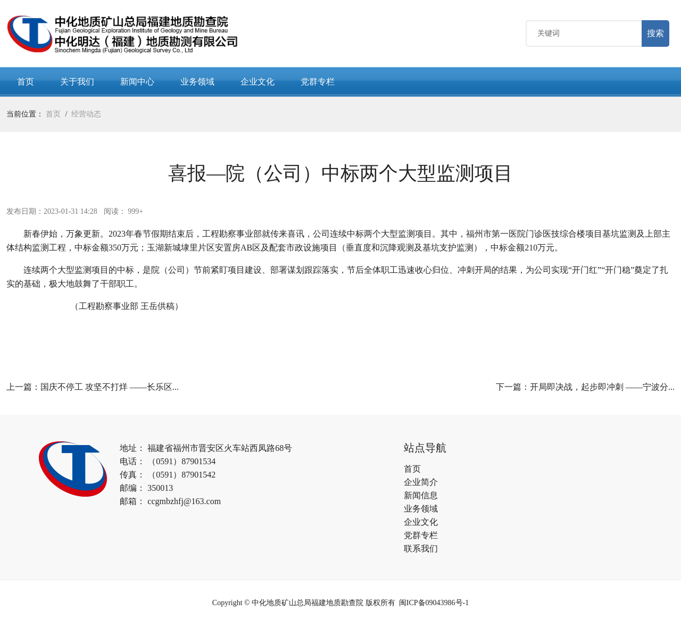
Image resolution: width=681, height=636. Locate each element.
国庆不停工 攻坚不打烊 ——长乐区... (109, 389)
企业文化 (257, 83)
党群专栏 (318, 83)
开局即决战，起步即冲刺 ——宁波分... (602, 389)
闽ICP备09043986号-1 (434, 605)
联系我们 (421, 550)
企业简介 (421, 484)
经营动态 (86, 116)
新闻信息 (421, 497)
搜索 (655, 34)
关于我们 (77, 83)
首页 (25, 83)
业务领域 (197, 83)
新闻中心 (137, 83)
